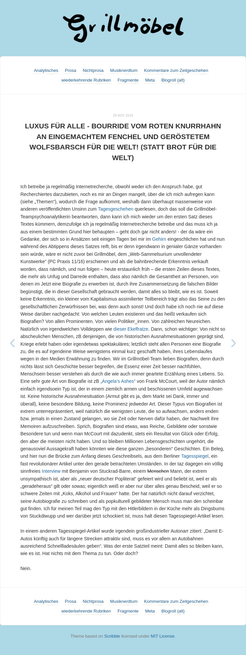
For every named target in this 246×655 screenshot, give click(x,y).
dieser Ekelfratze (130, 329)
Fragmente (128, 80)
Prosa (70, 70)
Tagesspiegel (195, 456)
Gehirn (159, 239)
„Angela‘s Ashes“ (118, 381)
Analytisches (46, 70)
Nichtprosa (93, 70)
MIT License (162, 636)
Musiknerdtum (124, 70)
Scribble (112, 636)
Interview (51, 471)
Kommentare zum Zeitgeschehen (176, 70)
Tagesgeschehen (116, 209)
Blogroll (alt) (172, 80)
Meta (150, 80)
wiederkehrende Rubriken (86, 80)
